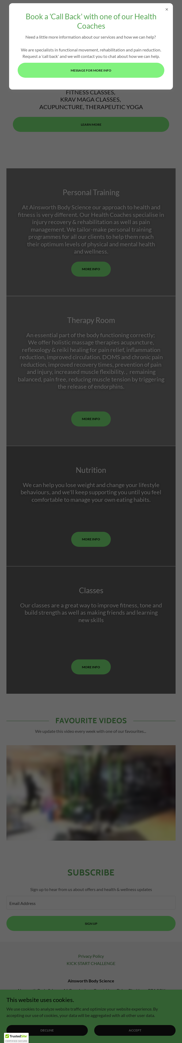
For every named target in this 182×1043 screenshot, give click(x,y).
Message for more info (91, 70)
